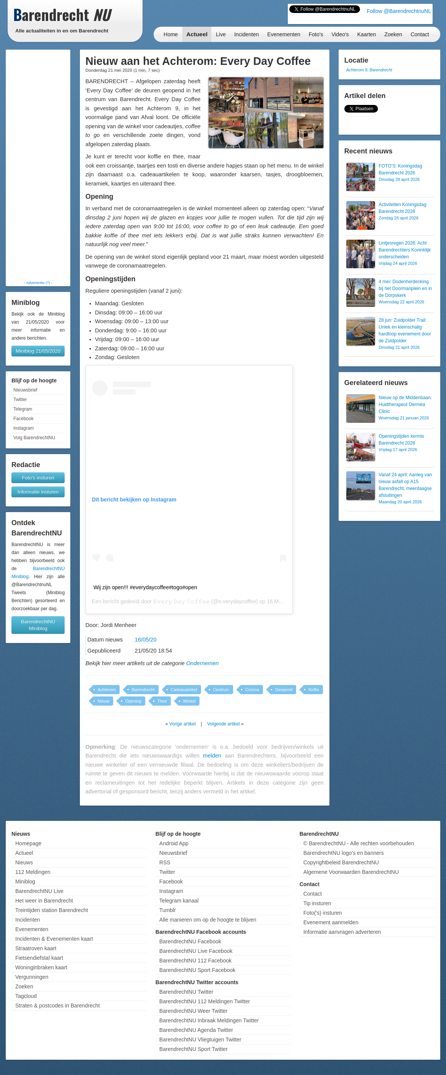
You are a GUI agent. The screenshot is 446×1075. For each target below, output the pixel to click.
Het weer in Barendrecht (44, 901)
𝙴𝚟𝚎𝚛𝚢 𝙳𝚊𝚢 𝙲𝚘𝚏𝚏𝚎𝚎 (181, 601)
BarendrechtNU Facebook (190, 941)
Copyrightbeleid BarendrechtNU (341, 862)
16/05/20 (146, 640)
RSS (164, 862)
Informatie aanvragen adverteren (342, 932)
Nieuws (24, 862)
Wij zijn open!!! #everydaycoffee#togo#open (145, 587)
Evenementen (283, 34)
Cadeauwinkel (184, 689)
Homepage (28, 843)
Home (171, 34)
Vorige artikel (182, 724)
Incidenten (246, 34)
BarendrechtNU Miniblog (38, 625)
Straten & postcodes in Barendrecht (57, 1005)
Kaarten (366, 34)
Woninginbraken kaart (41, 967)
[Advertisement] (38, 164)
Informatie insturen (38, 492)
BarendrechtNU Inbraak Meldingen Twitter (209, 1020)
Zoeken (393, 34)
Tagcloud (26, 996)
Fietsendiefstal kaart (39, 958)
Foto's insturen (38, 477)
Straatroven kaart (35, 948)
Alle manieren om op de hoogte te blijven (207, 920)
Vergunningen (31, 977)
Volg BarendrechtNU (34, 437)
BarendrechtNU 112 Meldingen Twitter (204, 1001)
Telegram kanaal (179, 901)
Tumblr (167, 910)
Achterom (107, 689)
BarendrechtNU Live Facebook (195, 951)
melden (212, 756)
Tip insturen (317, 903)
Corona (252, 689)
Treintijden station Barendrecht (51, 910)
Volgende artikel (223, 724)
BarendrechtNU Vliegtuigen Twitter (200, 1039)
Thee (162, 701)
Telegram (22, 409)
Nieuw (104, 701)
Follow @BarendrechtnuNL (399, 11)
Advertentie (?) (38, 282)
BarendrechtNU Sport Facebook (197, 970)
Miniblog (25, 881)
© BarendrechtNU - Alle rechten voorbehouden (358, 843)
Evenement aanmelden (330, 922)
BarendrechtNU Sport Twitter (193, 1049)
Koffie (313, 689)
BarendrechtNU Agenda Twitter (196, 1030)
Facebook (23, 418)
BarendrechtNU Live (39, 891)
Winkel (189, 701)
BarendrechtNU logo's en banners (343, 853)
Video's (340, 34)
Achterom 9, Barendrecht (369, 70)
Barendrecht (143, 689)
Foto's (316, 34)
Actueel (197, 34)
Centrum (221, 689)
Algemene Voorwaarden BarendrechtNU (351, 872)
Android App (173, 843)
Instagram (23, 428)
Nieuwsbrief (25, 390)
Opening (133, 701)
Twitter (20, 399)
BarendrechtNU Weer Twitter (193, 1011)
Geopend (283, 689)
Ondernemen (202, 663)
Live (221, 34)
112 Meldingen (32, 872)
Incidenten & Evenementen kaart (54, 939)
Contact (419, 34)
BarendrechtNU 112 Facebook (195, 960)
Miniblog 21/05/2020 (38, 351)
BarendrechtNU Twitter (186, 992)
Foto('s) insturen (322, 913)
